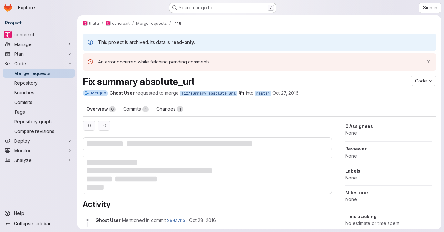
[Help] (39, 213)
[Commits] (39, 102)
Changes (169, 109)
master (263, 93)
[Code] (39, 63)
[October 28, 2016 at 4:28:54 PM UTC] (202, 220)
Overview (101, 109)
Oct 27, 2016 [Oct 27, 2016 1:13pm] (285, 93)
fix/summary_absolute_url (208, 93)
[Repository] (39, 82)
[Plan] (39, 53)
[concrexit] (39, 34)
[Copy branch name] (241, 93)
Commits (136, 109)
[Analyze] (39, 160)
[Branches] (39, 92)
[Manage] (39, 44)
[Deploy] (39, 140)
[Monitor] (39, 150)
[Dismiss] (428, 62)
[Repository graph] (39, 121)
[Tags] (39, 111)
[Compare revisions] (39, 131)
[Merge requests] (39, 73)
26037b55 (177, 220)
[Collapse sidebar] (39, 223)
